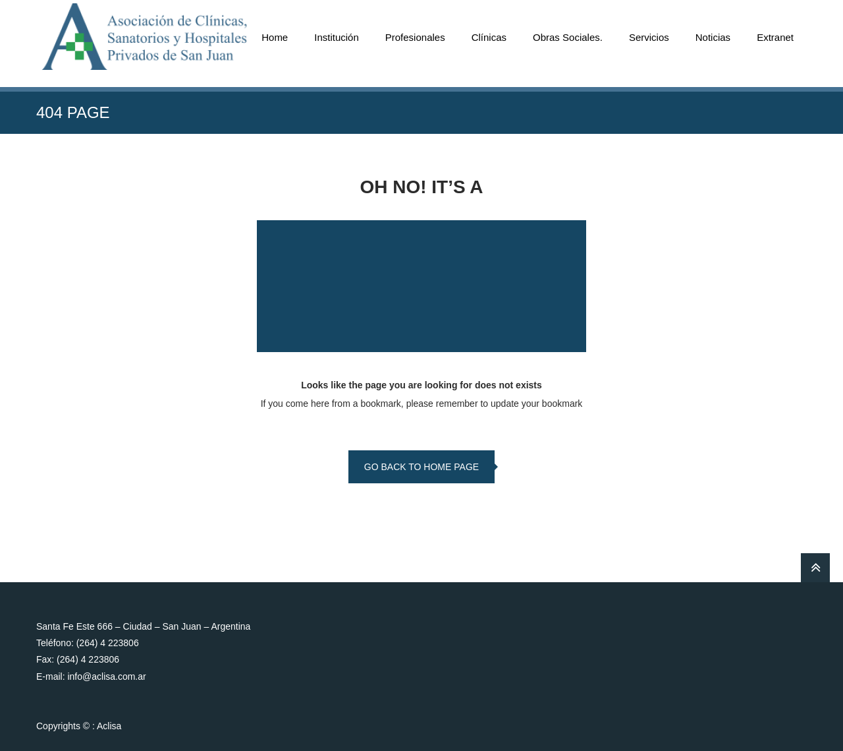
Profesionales (415, 37)
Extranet (775, 37)
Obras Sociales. (568, 37)
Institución (336, 37)
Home (274, 37)
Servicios (649, 37)
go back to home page (421, 467)
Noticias (712, 37)
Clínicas (489, 37)
